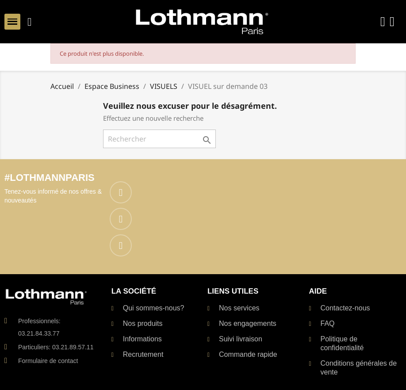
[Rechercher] (159, 139)
